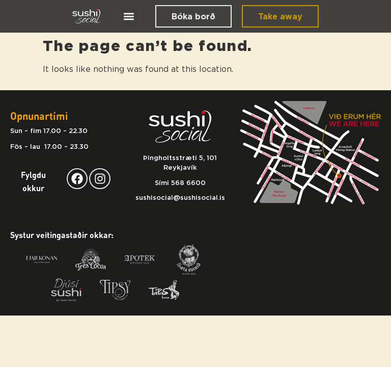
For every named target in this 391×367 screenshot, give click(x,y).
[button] (129, 16)
